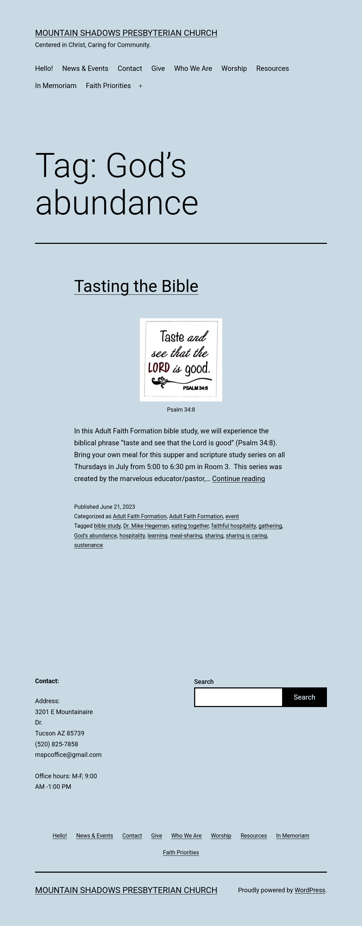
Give (158, 68)
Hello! (44, 68)
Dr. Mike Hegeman (146, 525)
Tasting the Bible (136, 286)
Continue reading (238, 478)
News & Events (85, 68)
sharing (214, 535)
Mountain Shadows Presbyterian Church (126, 33)
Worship (234, 68)
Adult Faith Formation (140, 516)
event (232, 516)
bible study (107, 525)
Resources (272, 68)
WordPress (310, 890)
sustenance (88, 545)
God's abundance (95, 535)
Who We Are (193, 68)
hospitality (132, 535)
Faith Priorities (108, 85)
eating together (190, 525)
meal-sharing (186, 535)
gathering (270, 525)
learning (158, 535)
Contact (130, 68)
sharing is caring (246, 535)
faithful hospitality (233, 525)
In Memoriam (56, 85)
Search (204, 681)
